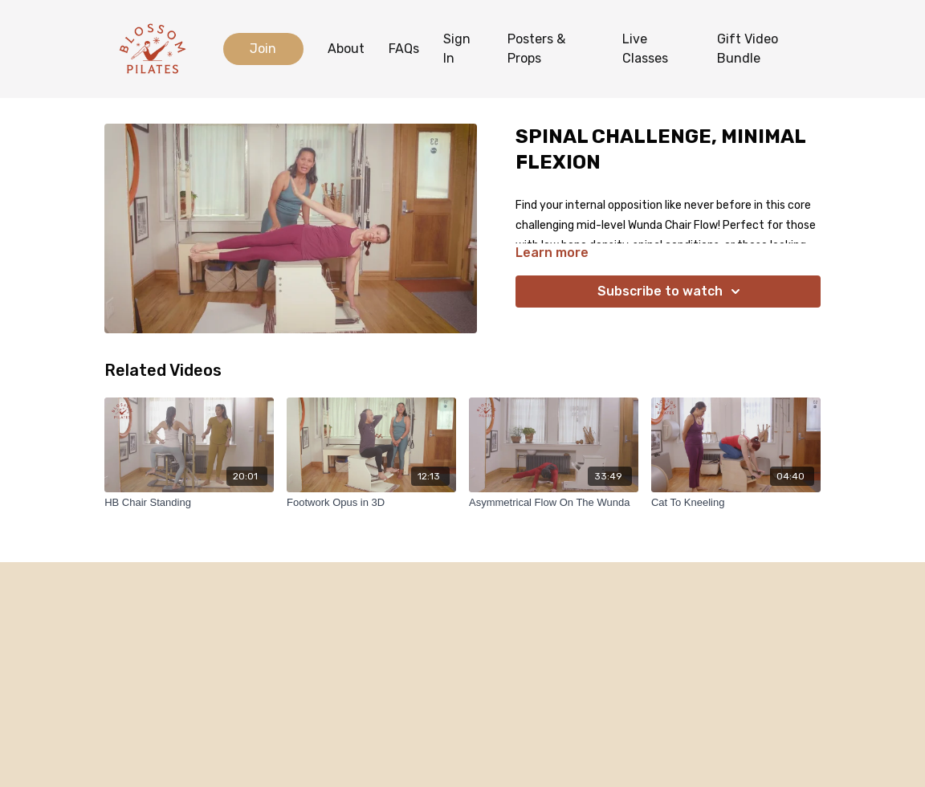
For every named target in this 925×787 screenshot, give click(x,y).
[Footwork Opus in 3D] (371, 503)
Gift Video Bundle (747, 48)
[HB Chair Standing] (189, 503)
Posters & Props (536, 48)
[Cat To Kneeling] (736, 503)
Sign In (457, 48)
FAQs (404, 48)
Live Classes (645, 48)
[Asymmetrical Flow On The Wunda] (553, 503)
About (346, 48)
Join (263, 48)
